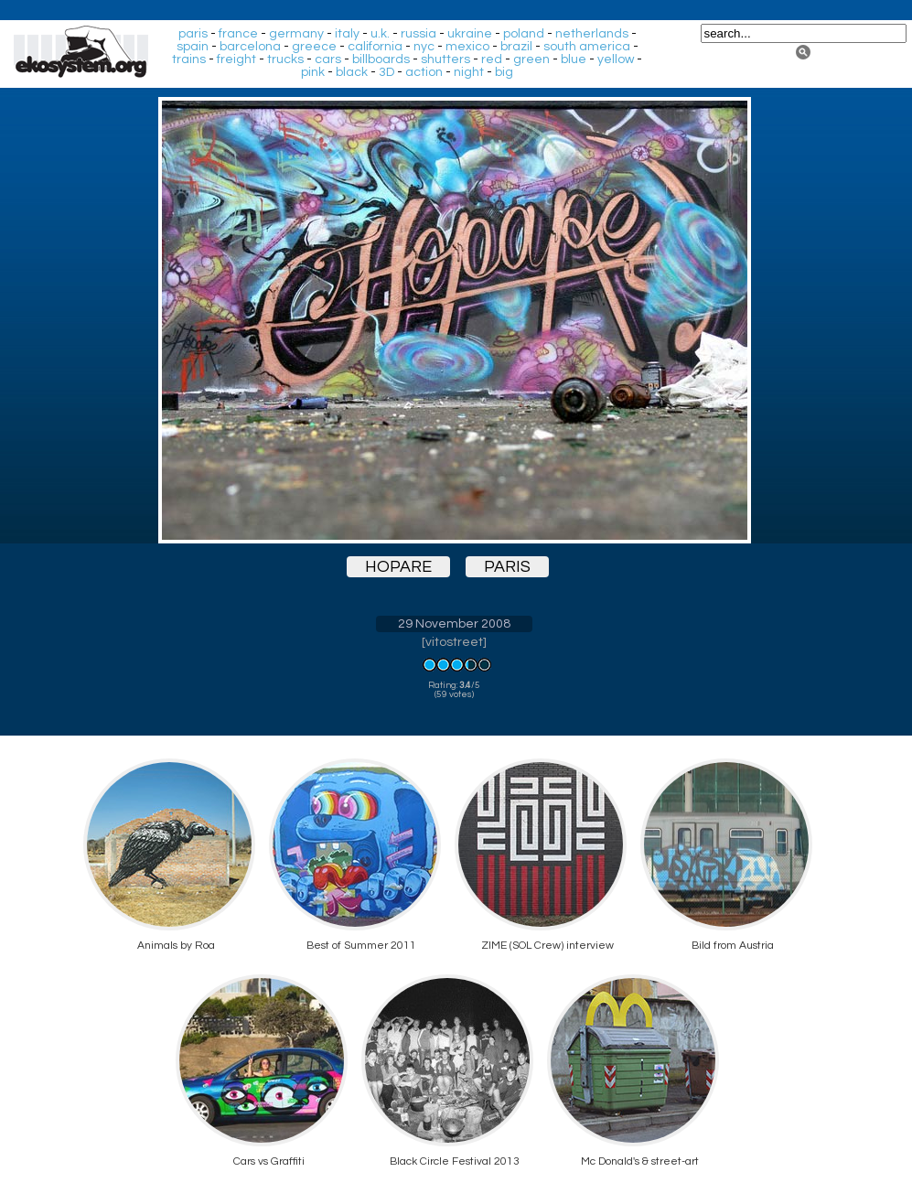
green (531, 59)
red (491, 59)
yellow (615, 59)
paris (193, 33)
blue (573, 59)
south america (586, 46)
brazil (516, 46)
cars (328, 59)
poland (523, 33)
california (375, 46)
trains (189, 59)
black (352, 72)
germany (296, 33)
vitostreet (454, 642)
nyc (424, 46)
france (238, 33)
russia (418, 33)
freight (236, 59)
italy (347, 33)
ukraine (469, 33)
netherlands (591, 33)
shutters (445, 59)
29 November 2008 (454, 624)
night (469, 72)
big (504, 72)
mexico (467, 46)
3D (386, 72)
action (424, 72)
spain (193, 46)
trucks (285, 59)
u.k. (380, 33)
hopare (398, 566)
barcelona (250, 46)
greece (314, 46)
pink (313, 72)
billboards (381, 59)
